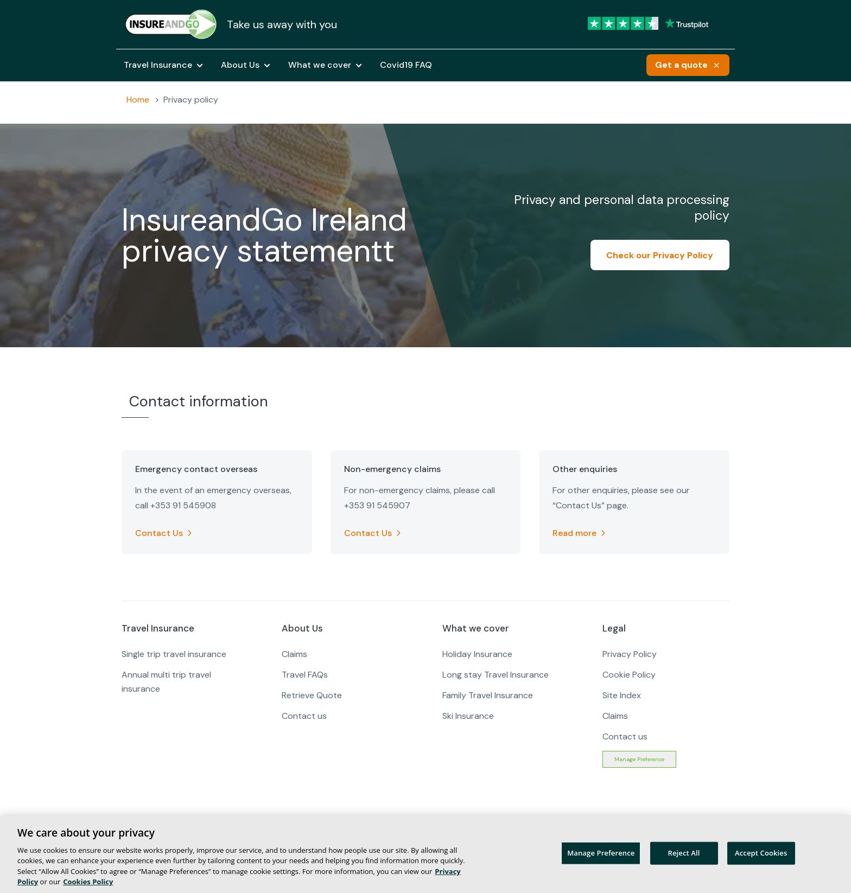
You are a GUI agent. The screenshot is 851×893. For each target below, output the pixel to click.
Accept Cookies (761, 853)
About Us (240, 65)
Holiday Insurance (477, 654)
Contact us (304, 716)
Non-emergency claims (392, 469)
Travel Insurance (158, 65)
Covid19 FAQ (406, 65)
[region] (425, 854)
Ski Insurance (468, 716)
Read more (574, 533)
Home (137, 99)
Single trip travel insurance (174, 654)
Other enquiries (584, 469)
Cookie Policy (629, 674)
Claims (294, 654)
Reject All (684, 853)
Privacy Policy (629, 654)
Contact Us (159, 533)
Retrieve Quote (312, 695)
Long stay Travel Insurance (495, 674)
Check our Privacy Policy (659, 255)
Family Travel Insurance (487, 695)
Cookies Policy (88, 881)
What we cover (319, 65)
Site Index (621, 695)
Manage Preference (639, 759)
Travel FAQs (305, 674)
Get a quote (681, 65)
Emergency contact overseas (196, 469)
